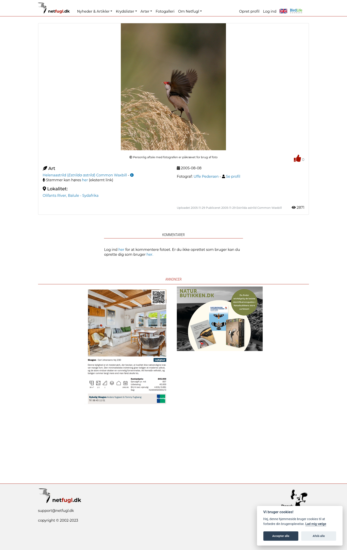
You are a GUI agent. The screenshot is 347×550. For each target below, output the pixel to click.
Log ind (269, 11)
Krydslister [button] (125, 11)
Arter (145, 11)
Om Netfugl (188, 11)
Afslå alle (319, 536)
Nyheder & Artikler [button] (93, 11)
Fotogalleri (165, 11)
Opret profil (249, 11)
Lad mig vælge (315, 524)
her (85, 180)
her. (150, 254)
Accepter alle (280, 536)
